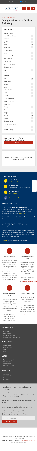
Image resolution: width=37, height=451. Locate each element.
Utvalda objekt (8, 33)
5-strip (6, 95)
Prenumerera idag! (9, 421)
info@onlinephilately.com (16, 182)
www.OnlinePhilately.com (28, 440)
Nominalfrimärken (9, 110)
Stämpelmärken (8, 90)
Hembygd (7, 47)
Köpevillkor (6, 331)
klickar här (21, 213)
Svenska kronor (13, 2)
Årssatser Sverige (9, 101)
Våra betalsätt (7, 333)
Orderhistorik (7, 376)
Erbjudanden (7, 362)
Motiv (5, 127)
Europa (6, 118)
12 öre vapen (8, 50)
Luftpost (6, 76)
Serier (5, 93)
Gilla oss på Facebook (15, 198)
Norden (6, 115)
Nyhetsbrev (6, 380)
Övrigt (5, 113)
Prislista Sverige (8, 130)
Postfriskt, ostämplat (10, 36)
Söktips (5, 349)
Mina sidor (6, 374)
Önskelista (6, 378)
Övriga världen (8, 121)
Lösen (5, 44)
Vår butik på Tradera (9, 365)
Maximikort (7, 81)
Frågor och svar (7, 347)
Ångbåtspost (7, 61)
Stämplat (6, 39)
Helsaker (6, 84)
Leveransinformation (9, 335)
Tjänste (6, 42)
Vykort (6, 107)
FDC (5, 78)
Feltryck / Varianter (9, 64)
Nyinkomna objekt (8, 360)
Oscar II (6, 53)
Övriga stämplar (10, 17)
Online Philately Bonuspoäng (11, 337)
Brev (5, 70)
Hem (3, 17)
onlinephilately (13, 193)
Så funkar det (7, 345)
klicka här (11, 227)
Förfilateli (6, 73)
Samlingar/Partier (9, 98)
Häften (6, 87)
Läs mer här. (27, 315)
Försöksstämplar (9, 56)
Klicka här (5, 240)
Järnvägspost (8, 59)
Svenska (23, 2)
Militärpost (7, 104)
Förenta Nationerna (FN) (11, 124)
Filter (4, 351)
